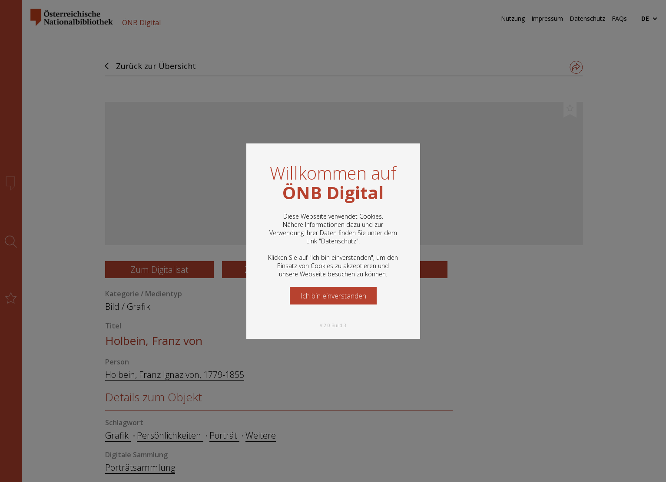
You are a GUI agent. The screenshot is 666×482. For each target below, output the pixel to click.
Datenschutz (338, 240)
